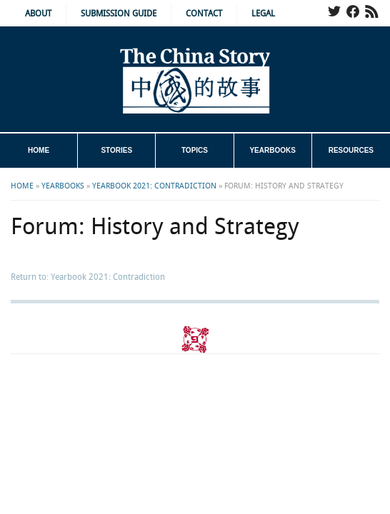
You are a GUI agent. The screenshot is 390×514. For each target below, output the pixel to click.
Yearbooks (272, 150)
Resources (351, 150)
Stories (116, 150)
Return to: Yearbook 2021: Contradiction (88, 277)
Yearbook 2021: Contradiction (154, 186)
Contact (204, 14)
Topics (194, 150)
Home (38, 150)
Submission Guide (118, 14)
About (38, 14)
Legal (263, 14)
